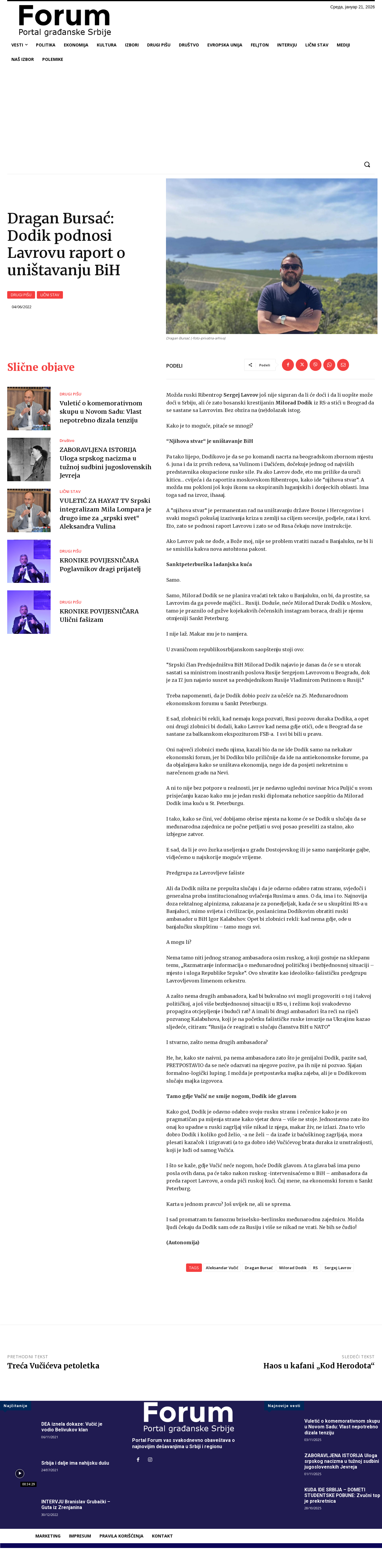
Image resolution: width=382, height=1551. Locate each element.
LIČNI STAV (50, 296)
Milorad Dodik (292, 1270)
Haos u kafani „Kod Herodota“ (319, 1369)
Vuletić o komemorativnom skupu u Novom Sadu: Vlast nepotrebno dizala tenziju (102, 415)
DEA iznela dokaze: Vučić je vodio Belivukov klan (72, 1430)
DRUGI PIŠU (21, 296)
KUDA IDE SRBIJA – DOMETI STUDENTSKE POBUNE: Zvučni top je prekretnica (343, 1498)
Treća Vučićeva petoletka (53, 1369)
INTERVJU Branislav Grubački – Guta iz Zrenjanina (76, 1507)
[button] (367, 164)
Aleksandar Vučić (222, 1270)
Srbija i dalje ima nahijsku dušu (75, 1466)
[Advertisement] (191, 112)
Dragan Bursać (259, 1270)
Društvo (67, 444)
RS (315, 1270)
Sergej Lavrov (337, 1270)
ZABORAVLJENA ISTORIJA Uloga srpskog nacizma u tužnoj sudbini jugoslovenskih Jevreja (341, 1464)
